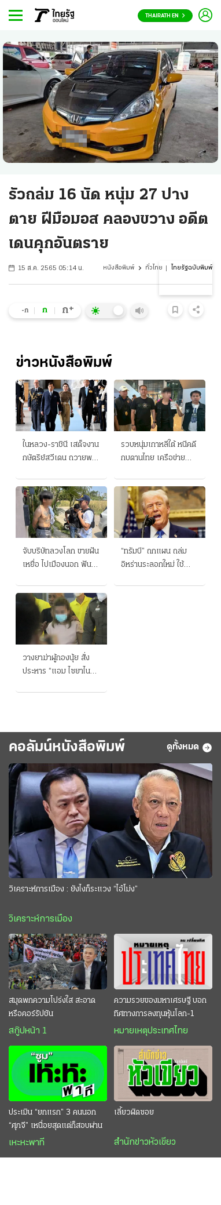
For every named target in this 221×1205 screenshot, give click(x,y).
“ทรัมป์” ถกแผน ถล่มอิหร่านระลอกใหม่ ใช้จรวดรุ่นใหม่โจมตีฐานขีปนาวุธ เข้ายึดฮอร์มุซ (156, 559)
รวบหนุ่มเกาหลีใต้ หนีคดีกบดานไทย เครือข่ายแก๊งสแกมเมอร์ (158, 453)
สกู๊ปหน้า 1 (28, 1031)
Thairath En (165, 16)
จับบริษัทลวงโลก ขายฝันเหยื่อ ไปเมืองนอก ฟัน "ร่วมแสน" (61, 559)
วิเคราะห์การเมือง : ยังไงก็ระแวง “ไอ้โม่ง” (73, 889)
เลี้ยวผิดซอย (134, 1112)
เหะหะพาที (27, 1143)
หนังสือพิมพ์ (118, 268)
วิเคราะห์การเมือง (40, 919)
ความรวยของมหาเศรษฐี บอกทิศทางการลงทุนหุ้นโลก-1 (160, 1007)
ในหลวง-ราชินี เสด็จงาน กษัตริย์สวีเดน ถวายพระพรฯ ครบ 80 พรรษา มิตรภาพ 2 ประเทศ (61, 453)
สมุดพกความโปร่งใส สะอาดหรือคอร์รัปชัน (52, 1007)
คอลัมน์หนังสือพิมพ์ (67, 747)
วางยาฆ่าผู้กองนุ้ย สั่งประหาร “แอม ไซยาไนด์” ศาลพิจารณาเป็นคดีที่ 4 (60, 666)
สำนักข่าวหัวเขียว (145, 1142)
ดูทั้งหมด (189, 747)
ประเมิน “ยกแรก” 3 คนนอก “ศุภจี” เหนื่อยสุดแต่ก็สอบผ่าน (55, 1119)
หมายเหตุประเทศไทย (151, 1031)
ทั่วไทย (154, 268)
